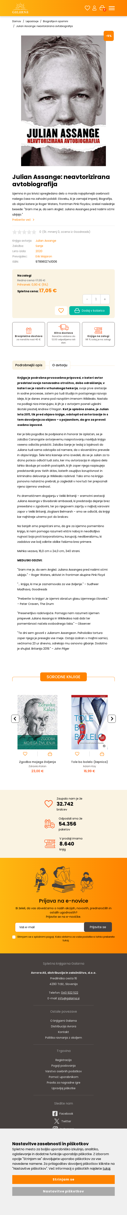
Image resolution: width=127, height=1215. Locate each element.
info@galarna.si (69, 1001)
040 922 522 (69, 995)
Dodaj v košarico (89, 310)
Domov (16, 21)
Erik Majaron (44, 256)
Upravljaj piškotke (64, 1090)
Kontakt (63, 1034)
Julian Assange (46, 241)
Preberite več (21, 220)
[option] (37, 733)
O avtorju (58, 365)
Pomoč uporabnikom (63, 1079)
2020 (39, 251)
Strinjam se (63, 1179)
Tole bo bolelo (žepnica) (89, 761)
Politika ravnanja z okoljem (63, 1040)
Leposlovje (32, 21)
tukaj (106, 1168)
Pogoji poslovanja (63, 1068)
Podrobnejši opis (28, 365)
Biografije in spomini (55, 21)
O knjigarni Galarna (63, 1023)
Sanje (39, 246)
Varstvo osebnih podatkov (63, 1073)
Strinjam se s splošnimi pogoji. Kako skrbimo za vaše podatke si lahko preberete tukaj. (66, 940)
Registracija (63, 1062)
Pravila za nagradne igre (63, 1085)
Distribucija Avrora (63, 1029)
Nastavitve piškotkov (63, 1191)
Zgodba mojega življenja (37, 761)
